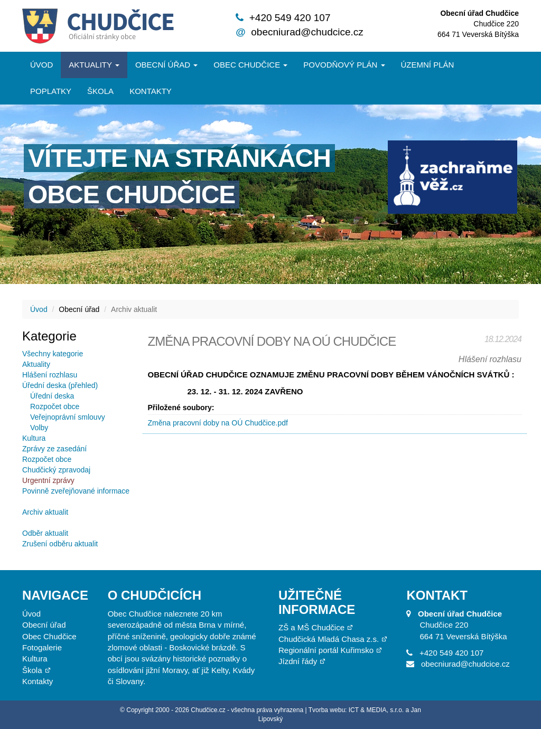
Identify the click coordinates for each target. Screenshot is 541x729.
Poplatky (50, 91)
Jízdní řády (297, 661)
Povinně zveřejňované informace (75, 491)
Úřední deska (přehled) (60, 385)
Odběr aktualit (45, 533)
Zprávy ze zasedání (54, 448)
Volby (39, 427)
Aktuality (94, 64)
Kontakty (150, 91)
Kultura (33, 438)
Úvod (41, 64)
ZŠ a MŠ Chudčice (311, 627)
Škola (100, 91)
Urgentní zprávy (48, 480)
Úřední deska (52, 396)
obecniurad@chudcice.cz (307, 31)
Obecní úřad (166, 64)
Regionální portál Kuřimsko (326, 650)
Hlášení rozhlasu (49, 375)
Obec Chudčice (49, 636)
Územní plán (427, 64)
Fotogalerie (42, 647)
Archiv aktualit (45, 512)
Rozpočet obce (54, 406)
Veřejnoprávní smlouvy (67, 417)
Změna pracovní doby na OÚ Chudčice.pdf (218, 423)
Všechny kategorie (52, 353)
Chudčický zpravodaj (56, 470)
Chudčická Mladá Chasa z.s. (328, 639)
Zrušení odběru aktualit (60, 543)
